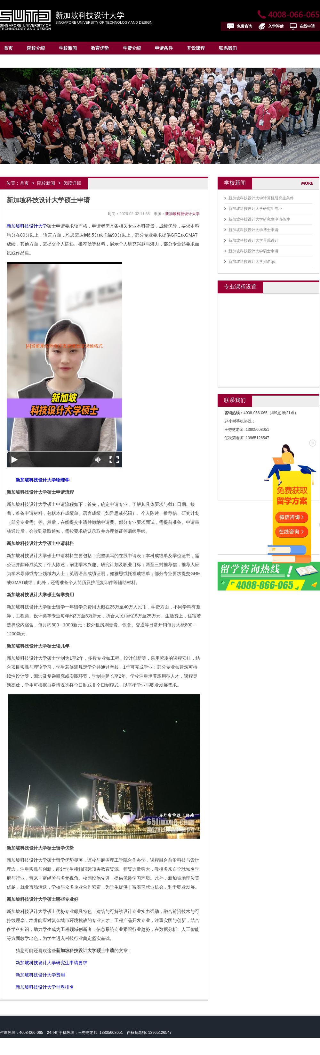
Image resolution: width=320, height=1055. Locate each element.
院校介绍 (36, 48)
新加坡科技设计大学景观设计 (253, 240)
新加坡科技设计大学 (89, 15)
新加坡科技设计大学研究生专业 (255, 208)
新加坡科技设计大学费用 (40, 974)
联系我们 (228, 48)
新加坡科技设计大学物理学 (42, 479)
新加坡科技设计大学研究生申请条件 (259, 219)
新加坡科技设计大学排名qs (251, 261)
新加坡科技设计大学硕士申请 (253, 251)
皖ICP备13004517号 (40, 1050)
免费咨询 (244, 26)
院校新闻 (46, 183)
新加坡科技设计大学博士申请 (253, 230)
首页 (8, 48)
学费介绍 (132, 48)
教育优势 (100, 48)
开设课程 (196, 48)
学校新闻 (68, 48)
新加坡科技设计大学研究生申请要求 (51, 962)
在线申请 (307, 26)
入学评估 (276, 26)
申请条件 (164, 48)
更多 (309, 183)
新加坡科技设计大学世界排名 (45, 987)
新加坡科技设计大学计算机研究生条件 (261, 198)
